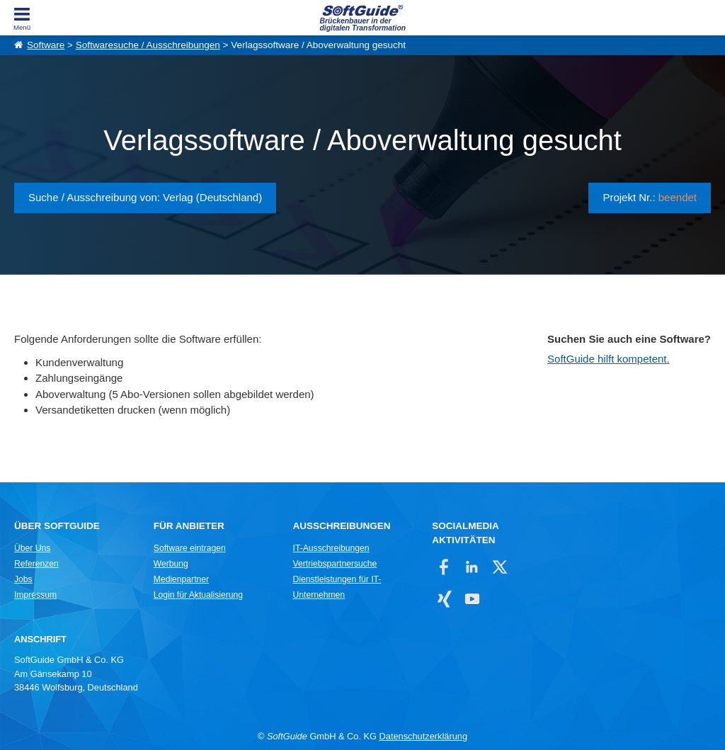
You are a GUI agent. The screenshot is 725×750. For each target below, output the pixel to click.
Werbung (171, 564)
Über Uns (32, 548)
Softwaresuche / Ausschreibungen (148, 45)
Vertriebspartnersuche (335, 564)
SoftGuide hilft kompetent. (608, 359)
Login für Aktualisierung (198, 595)
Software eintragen (190, 548)
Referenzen (36, 564)
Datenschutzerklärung (423, 736)
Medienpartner (181, 579)
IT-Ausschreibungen (331, 548)
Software (45, 45)
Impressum (35, 595)
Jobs (23, 579)
